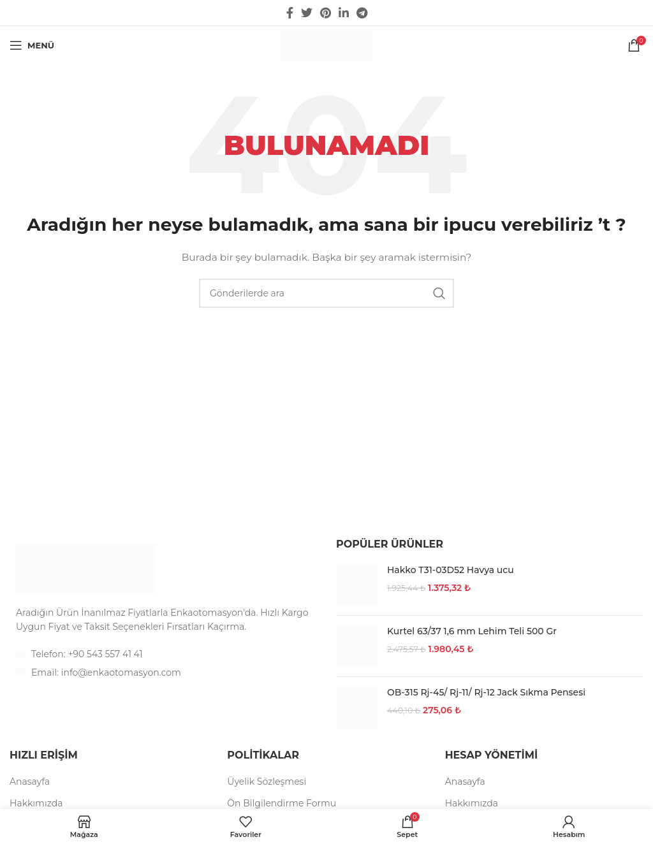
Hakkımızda (36, 803)
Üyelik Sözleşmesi (266, 781)
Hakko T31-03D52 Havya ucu (450, 570)
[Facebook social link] (289, 12)
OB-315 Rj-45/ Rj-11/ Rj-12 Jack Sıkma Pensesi (486, 692)
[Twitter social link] (306, 12)
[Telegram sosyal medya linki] (362, 12)
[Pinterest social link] (325, 12)
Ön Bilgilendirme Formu (281, 803)
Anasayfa (30, 781)
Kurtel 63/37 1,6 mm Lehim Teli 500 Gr (472, 631)
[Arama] (326, 293)
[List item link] (163, 654)
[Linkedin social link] (344, 12)
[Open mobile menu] (32, 45)
